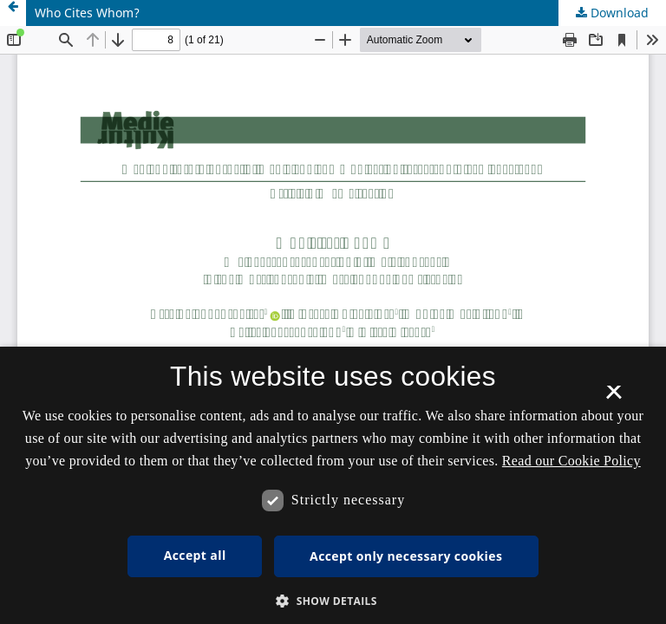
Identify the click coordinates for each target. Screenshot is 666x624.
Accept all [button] (195, 555)
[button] (333, 601)
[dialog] (333, 485)
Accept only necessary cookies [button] (406, 556)
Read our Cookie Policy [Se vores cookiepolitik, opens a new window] (571, 460)
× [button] (614, 398)
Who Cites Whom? (87, 12)
